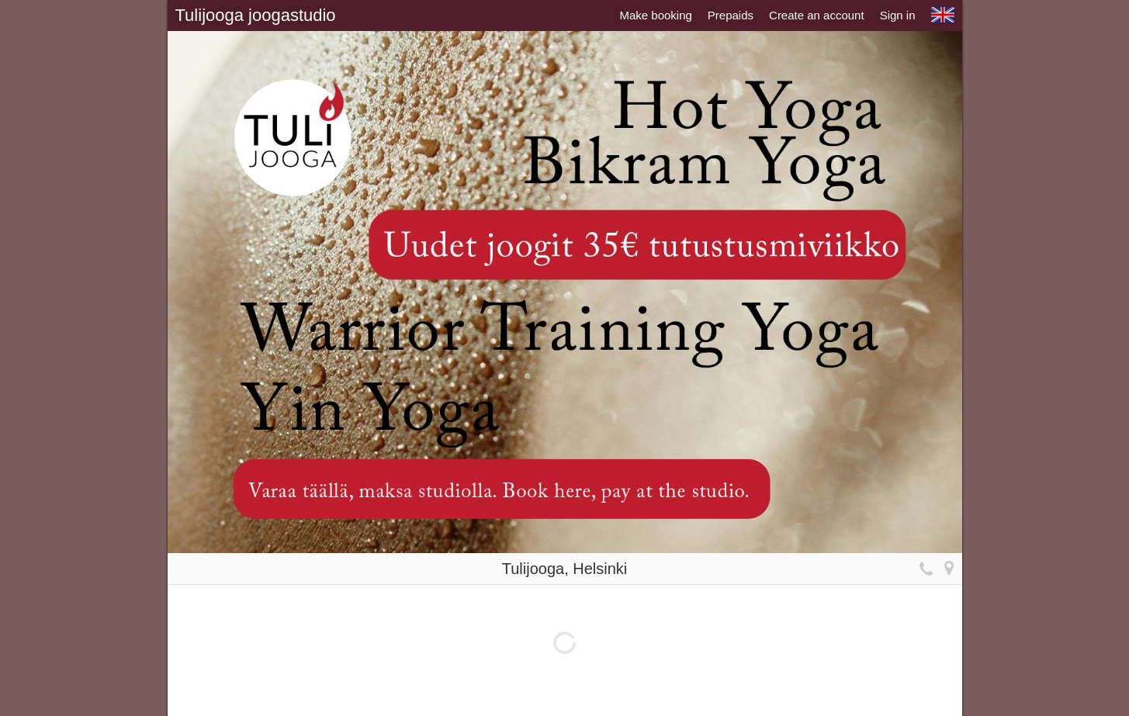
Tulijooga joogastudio (255, 15)
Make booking (655, 15)
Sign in (898, 15)
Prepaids (730, 15)
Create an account (816, 15)
